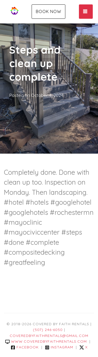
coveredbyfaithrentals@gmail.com (49, 335)
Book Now (48, 11)
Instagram (59, 347)
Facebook (25, 347)
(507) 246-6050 (48, 329)
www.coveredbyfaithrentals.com (46, 341)
